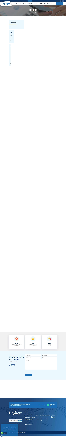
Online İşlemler (59, 4)
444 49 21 (49, 344)
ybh (0, 436)
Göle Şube (11, 34)
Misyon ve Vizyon (41, 419)
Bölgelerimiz (30, 0)
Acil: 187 (49, 345)
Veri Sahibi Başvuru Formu (29, 419)
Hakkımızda (42, 415)
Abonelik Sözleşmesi (28, 424)
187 (50, 405)
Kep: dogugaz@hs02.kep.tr (33, 345)
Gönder (28, 374)
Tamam (5, 433)
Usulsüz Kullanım (37, 418)
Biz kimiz (33, 12)
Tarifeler (37, 422)
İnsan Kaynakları (48, 415)
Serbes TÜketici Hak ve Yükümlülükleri (53, 416)
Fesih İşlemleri (37, 415)
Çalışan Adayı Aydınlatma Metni (30, 417)
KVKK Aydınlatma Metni (29, 415)
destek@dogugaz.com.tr (33, 344)
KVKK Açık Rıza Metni (28, 414)
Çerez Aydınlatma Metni (29, 421)
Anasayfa (29, 12)
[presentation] (31, 371)
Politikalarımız (46, 415)
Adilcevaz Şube (13, 22)
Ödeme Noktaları (28, 422)
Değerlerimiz (46, 418)
